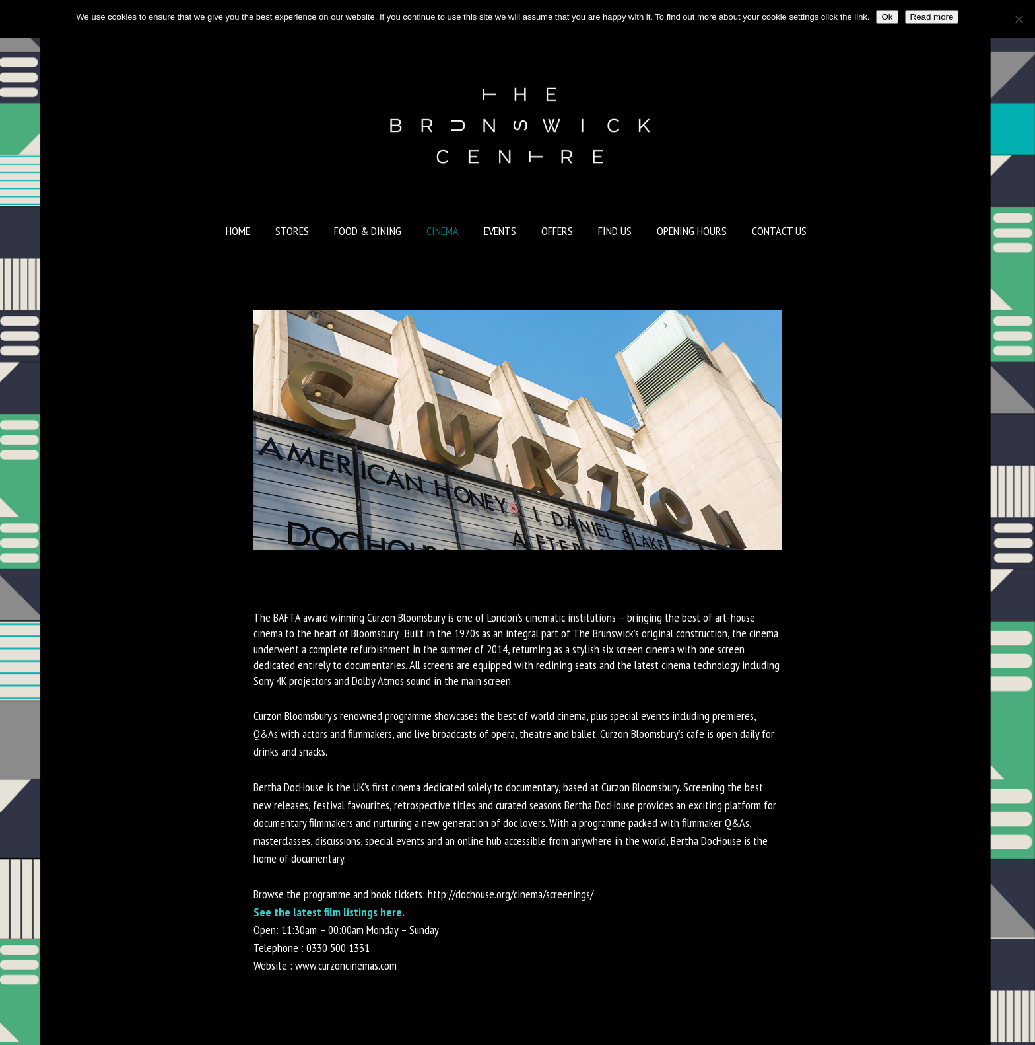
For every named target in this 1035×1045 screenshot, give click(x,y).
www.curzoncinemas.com (346, 965)
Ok (886, 17)
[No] (1018, 19)
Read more (932, 17)
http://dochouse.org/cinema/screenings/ (510, 894)
